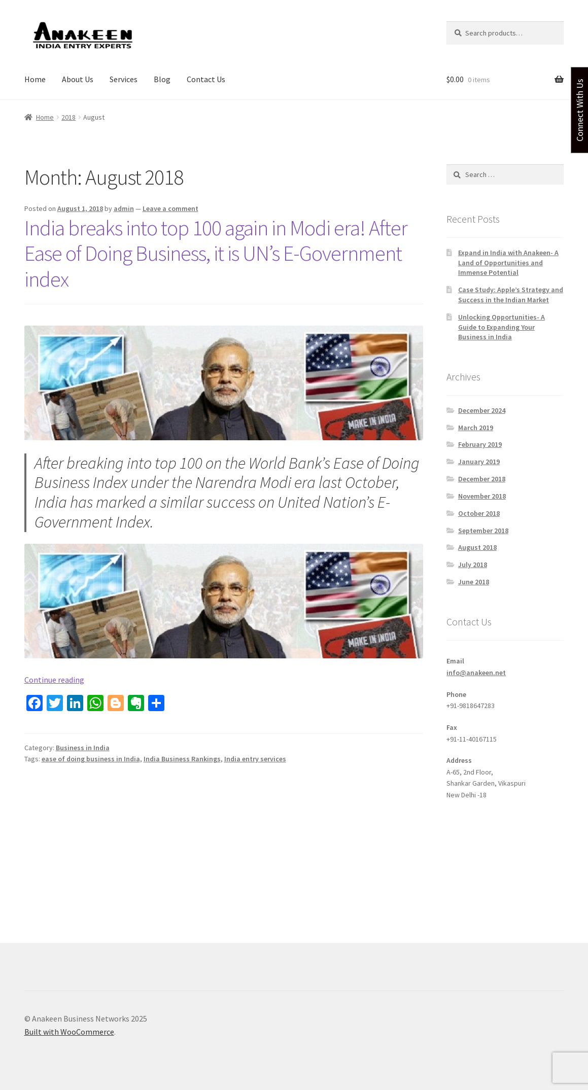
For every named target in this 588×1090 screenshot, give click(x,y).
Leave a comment (170, 208)
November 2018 (482, 496)
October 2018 (479, 513)
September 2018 (483, 530)
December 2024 (481, 410)
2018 (68, 117)
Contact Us (206, 79)
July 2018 (472, 564)
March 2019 (475, 427)
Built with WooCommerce (69, 1032)
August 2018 (477, 547)
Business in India (83, 747)
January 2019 (479, 461)
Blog (162, 79)
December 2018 (481, 478)
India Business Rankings (182, 758)
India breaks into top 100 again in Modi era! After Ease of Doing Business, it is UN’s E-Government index (215, 254)
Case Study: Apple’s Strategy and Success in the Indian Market (510, 294)
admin (124, 208)
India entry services (255, 758)
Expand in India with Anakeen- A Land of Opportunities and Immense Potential (508, 262)
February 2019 (480, 444)
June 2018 (473, 581)
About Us (77, 79)
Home (35, 79)
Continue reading (54, 680)
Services (123, 79)
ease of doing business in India (91, 758)
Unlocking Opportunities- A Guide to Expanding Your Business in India (501, 327)
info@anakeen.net (476, 672)
